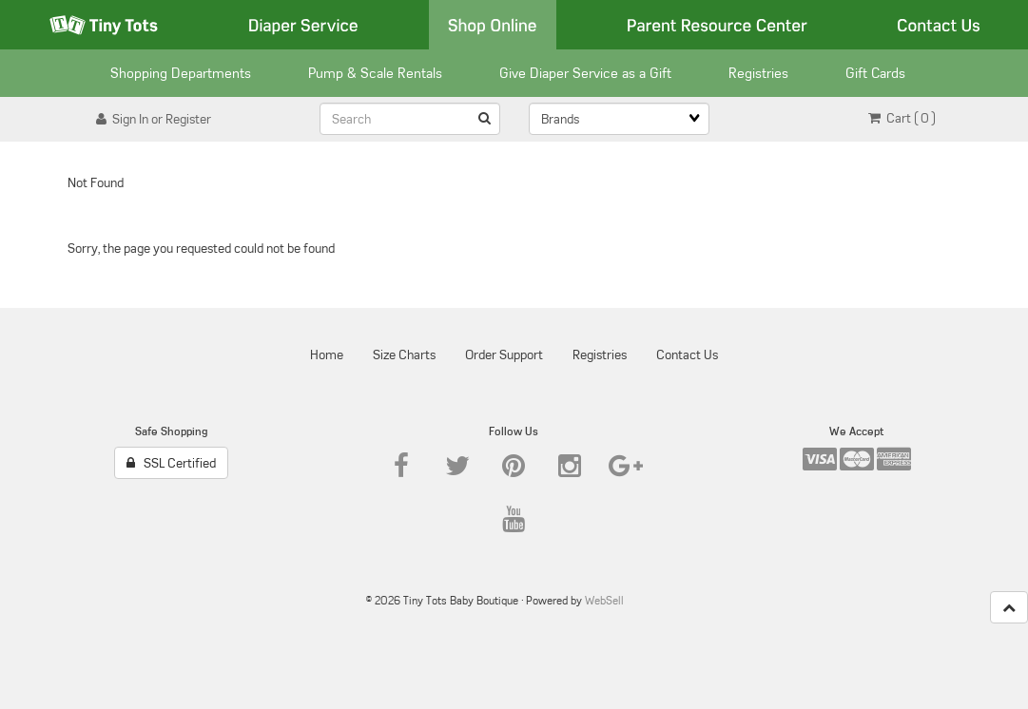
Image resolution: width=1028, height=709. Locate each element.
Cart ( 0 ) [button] (902, 117)
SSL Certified (171, 462)
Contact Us (938, 24)
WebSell (604, 600)
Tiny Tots (103, 24)
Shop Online (492, 24)
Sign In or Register (153, 118)
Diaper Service (303, 24)
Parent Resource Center (717, 24)
